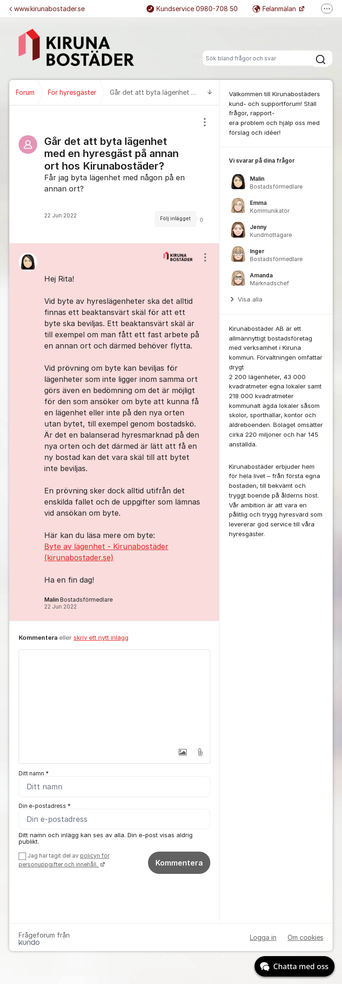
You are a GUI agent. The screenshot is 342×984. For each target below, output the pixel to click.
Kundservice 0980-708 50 (192, 9)
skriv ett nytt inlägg (101, 637)
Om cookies (305, 938)
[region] (114, 174)
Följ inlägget (175, 219)
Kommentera (179, 862)
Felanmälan (275, 9)
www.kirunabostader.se (47, 9)
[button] (179, 752)
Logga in (263, 938)
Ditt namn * (34, 773)
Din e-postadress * (45, 805)
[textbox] (114, 696)
